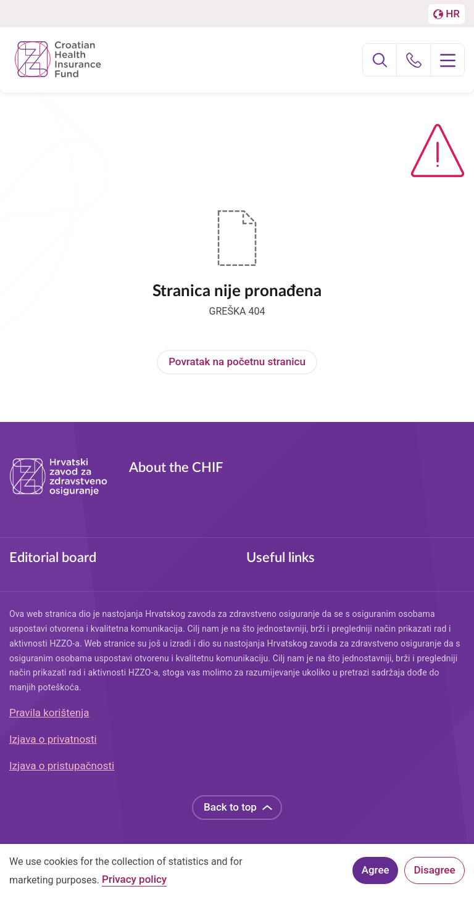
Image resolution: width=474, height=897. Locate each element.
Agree (375, 873)
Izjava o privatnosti (53, 739)
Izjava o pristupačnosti (61, 765)
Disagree (434, 873)
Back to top (230, 807)
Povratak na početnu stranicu (237, 361)
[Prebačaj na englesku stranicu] (446, 14)
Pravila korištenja (49, 712)
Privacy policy (134, 882)
